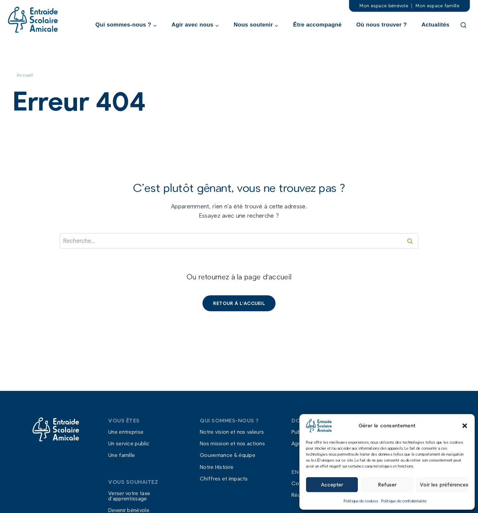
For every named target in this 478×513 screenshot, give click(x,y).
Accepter (332, 484)
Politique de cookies (361, 500)
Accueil (25, 75)
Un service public (128, 443)
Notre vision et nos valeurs (232, 431)
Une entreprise (125, 431)
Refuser (387, 484)
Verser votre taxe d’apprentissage (129, 496)
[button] (464, 425)
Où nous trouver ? (381, 25)
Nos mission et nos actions (232, 443)
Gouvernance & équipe (227, 455)
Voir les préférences (444, 484)
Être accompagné (317, 25)
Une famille (121, 455)
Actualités (435, 25)
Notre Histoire (216, 467)
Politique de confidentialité (404, 500)
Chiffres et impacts (224, 478)
